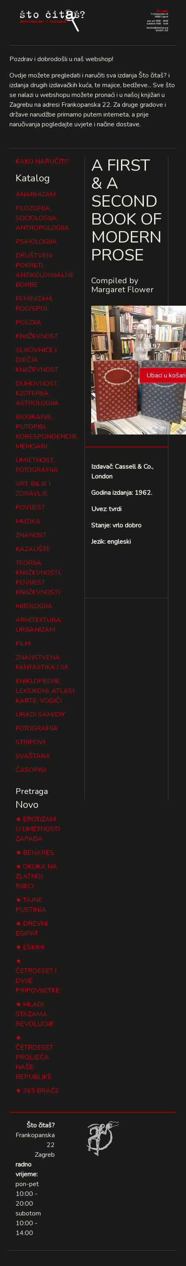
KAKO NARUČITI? (42, 161)
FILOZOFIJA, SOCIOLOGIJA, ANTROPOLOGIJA (42, 218)
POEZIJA (28, 322)
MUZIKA (28, 521)
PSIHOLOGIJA (36, 241)
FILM (23, 643)
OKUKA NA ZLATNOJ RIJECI (36, 876)
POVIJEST (30, 507)
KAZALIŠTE (33, 549)
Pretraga (32, 791)
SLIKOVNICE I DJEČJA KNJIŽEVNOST (37, 360)
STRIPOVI (30, 742)
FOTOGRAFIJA (37, 728)
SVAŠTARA (33, 756)
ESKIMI (33, 947)
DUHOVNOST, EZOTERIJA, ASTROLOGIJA (37, 393)
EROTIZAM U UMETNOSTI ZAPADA (38, 829)
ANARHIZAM (36, 194)
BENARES (38, 852)
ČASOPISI (31, 769)
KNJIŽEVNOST (37, 336)
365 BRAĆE (41, 1090)
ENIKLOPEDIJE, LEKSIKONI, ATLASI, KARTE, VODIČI (45, 691)
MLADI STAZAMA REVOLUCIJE (35, 1014)
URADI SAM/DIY (40, 714)
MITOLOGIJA (34, 606)
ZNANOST (31, 535)
